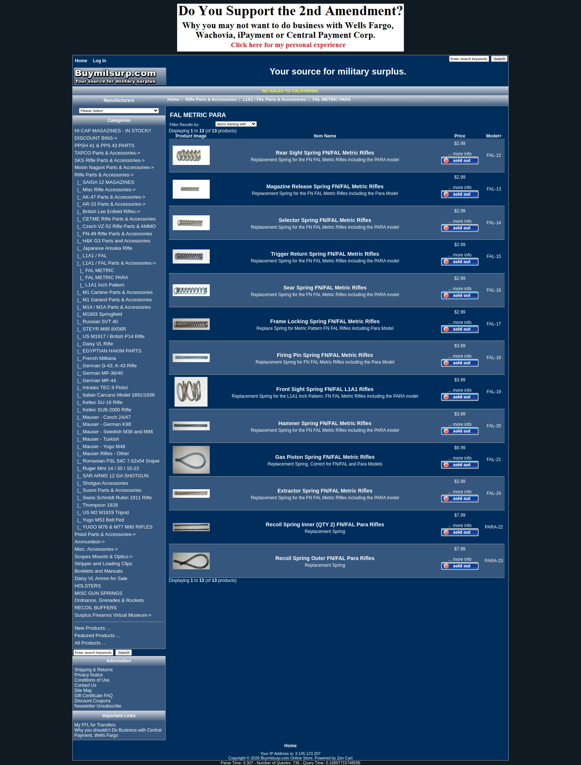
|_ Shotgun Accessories (101, 483)
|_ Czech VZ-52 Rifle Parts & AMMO (115, 226)
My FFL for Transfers (95, 725)
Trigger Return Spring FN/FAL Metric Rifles (325, 254)
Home (81, 60)
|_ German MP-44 (95, 380)
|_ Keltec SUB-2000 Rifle (102, 410)
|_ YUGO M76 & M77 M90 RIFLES (113, 527)
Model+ (494, 136)
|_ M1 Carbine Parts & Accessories (113, 292)
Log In (99, 60)
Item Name (325, 136)
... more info (459, 153)
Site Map (83, 690)
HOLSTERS (87, 586)
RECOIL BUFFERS (95, 607)
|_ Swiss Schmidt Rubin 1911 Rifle (113, 497)
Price (459, 136)
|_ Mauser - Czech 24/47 (102, 417)
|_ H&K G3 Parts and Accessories (112, 241)
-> (103, 175)
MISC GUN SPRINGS (98, 593)
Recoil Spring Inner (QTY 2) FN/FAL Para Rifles (325, 524)
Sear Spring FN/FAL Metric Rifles (324, 288)
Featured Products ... (97, 635)
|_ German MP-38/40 (98, 373)
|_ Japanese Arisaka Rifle (103, 248)
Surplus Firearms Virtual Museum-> (113, 615)
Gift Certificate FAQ (93, 695)
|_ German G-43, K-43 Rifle (105, 365)
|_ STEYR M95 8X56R (100, 329)
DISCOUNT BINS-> (95, 138)
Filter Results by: (184, 124)
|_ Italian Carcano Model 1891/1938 (114, 395)
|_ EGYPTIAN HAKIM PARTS (107, 351)
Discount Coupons (92, 700)
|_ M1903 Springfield (98, 314)
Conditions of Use (92, 680)
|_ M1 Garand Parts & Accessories (113, 299)
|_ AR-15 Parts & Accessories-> (109, 204)
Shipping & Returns (93, 669)
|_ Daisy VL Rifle (93, 344)
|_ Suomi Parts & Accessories (107, 490)
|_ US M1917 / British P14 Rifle (109, 336)
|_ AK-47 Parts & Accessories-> (109, 197)
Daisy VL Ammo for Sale (100, 578)
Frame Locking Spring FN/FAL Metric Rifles (325, 321)
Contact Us (85, 685)
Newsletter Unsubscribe (98, 706)
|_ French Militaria (95, 358)
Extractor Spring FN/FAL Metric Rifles (325, 491)
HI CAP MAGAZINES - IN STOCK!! (112, 130)
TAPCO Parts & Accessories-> (107, 153)
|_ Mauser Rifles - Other (101, 453)
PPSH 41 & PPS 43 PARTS (104, 145)
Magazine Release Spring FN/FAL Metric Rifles (325, 186)
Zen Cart (345, 758)
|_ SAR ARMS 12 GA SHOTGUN (111, 475)
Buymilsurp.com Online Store (287, 758)
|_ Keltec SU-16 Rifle (98, 402)
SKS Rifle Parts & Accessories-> (109, 160)
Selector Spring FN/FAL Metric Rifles (325, 220)
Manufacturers (119, 100)
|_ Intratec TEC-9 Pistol (100, 387)
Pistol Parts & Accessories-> (105, 534)
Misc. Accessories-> (96, 549)
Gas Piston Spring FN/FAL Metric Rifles (325, 457)
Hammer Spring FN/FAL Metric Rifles (325, 423)
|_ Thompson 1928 (96, 505)
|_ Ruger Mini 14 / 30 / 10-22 (106, 468)
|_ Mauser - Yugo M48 (99, 446)
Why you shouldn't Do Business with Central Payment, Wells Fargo (118, 733)
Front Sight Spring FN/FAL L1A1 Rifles (325, 389)
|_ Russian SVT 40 (96, 321)
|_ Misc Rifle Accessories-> (105, 189)
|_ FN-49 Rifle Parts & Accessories (113, 233)
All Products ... (90, 643)
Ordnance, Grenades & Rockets (109, 600)
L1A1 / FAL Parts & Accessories (274, 99)
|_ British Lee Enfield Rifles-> (107, 211)
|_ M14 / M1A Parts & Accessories (112, 307)
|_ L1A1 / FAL (90, 255)
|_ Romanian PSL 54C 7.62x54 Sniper (117, 461)
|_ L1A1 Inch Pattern (99, 285)
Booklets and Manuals (98, 571)
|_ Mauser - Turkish (96, 439)
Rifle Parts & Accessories (210, 99)
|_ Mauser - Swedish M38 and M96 (113, 431)
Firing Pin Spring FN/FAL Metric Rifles (325, 355)
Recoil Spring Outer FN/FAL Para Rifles (325, 558)
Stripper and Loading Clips (103, 563)
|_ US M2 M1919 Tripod (101, 512)
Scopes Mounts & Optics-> (103, 556)
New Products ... (92, 628)
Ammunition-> (89, 541)
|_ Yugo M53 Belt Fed (99, 520)
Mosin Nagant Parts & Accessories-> (114, 167)
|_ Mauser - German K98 (102, 424)
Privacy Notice (88, 675)
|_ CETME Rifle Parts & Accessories (115, 219)
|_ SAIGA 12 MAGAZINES (104, 182)
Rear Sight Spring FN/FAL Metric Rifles (325, 153)
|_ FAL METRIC (94, 270)
